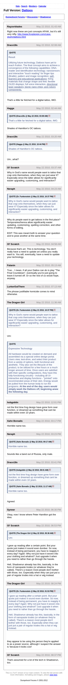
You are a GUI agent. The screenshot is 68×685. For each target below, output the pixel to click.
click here (53, 675)
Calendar (42, 6)
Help (18, 6)
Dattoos (27, 10)
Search (24, 6)
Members (33, 6)
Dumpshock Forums (15, 17)
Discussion (32, 17)
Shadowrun (45, 17)
